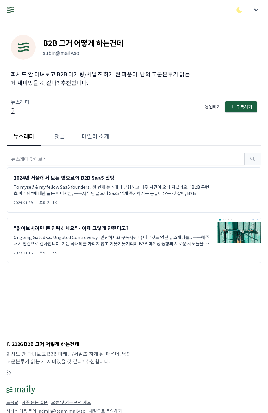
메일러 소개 (95, 136)
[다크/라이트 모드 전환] (239, 10)
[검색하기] (252, 159)
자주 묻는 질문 (35, 402)
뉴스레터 (23, 136)
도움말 (12, 402)
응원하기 (213, 106)
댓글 (60, 136)
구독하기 (241, 107)
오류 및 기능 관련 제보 (71, 402)
